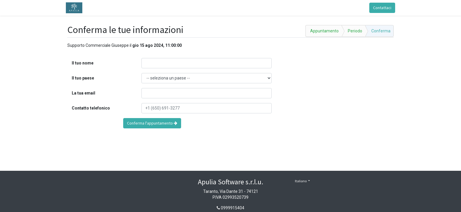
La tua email (83, 93)
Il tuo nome (82, 63)
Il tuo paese (83, 78)
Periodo (355, 31)
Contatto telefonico (91, 108)
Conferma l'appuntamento (152, 123)
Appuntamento (324, 31)
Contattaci (381, 7)
